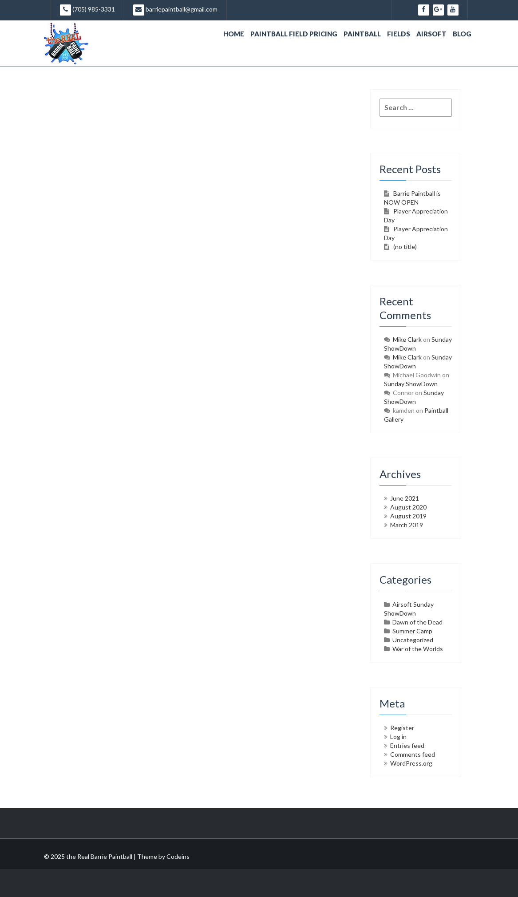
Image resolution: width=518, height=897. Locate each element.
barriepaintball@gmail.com (175, 10)
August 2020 (408, 507)
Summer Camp (412, 631)
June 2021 (404, 498)
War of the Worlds (417, 648)
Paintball (362, 34)
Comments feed (412, 754)
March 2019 (406, 525)
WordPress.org (411, 763)
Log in (398, 736)
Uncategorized (412, 640)
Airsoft (431, 34)
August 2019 (408, 516)
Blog (462, 34)
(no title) (405, 246)
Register (402, 727)
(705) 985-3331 (87, 10)
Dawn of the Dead (417, 622)
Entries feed (407, 745)
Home (233, 34)
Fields (398, 34)
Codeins (178, 856)
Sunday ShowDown (411, 383)
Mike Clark (407, 339)
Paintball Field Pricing (293, 34)
